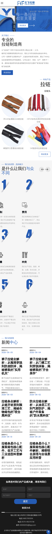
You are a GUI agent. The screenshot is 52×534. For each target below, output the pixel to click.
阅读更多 (7, 72)
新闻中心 (5, 350)
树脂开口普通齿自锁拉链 (13, 148)
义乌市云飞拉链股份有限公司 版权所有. (17, 530)
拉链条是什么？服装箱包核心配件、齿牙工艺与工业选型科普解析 (12, 450)
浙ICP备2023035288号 (39, 530)
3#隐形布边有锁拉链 (38, 148)
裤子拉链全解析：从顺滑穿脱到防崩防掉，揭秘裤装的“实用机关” (12, 366)
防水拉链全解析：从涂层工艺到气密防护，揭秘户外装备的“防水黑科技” (40, 408)
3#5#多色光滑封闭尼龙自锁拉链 (38, 120)
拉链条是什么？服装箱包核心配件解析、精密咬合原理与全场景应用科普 (40, 450)
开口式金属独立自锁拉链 (13, 119)
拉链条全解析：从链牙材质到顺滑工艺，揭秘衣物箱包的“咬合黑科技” (12, 408)
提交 (25, 501)
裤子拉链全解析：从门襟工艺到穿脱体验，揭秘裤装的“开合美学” (40, 366)
